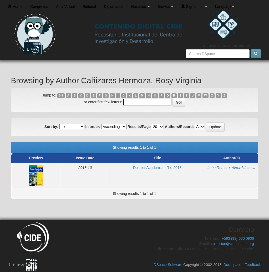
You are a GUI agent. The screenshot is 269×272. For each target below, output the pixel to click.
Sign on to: (194, 6)
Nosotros (140, 6)
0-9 (61, 95)
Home (15, 6)
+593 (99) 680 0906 (238, 238)
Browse (166, 6)
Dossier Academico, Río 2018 (157, 168)
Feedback (253, 265)
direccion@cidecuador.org (232, 244)
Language (224, 6)
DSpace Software (168, 265)
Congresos (39, 6)
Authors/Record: (179, 127)
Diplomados (113, 6)
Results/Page (139, 127)
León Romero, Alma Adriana (230, 168)
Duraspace (232, 265)
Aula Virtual (65, 6)
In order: (92, 127)
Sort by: (51, 127)
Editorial (89, 6)
